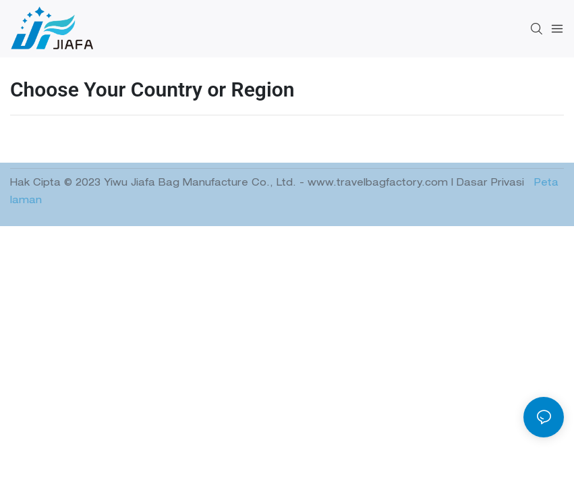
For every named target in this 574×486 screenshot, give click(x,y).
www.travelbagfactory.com (379, 183)
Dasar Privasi (492, 183)
